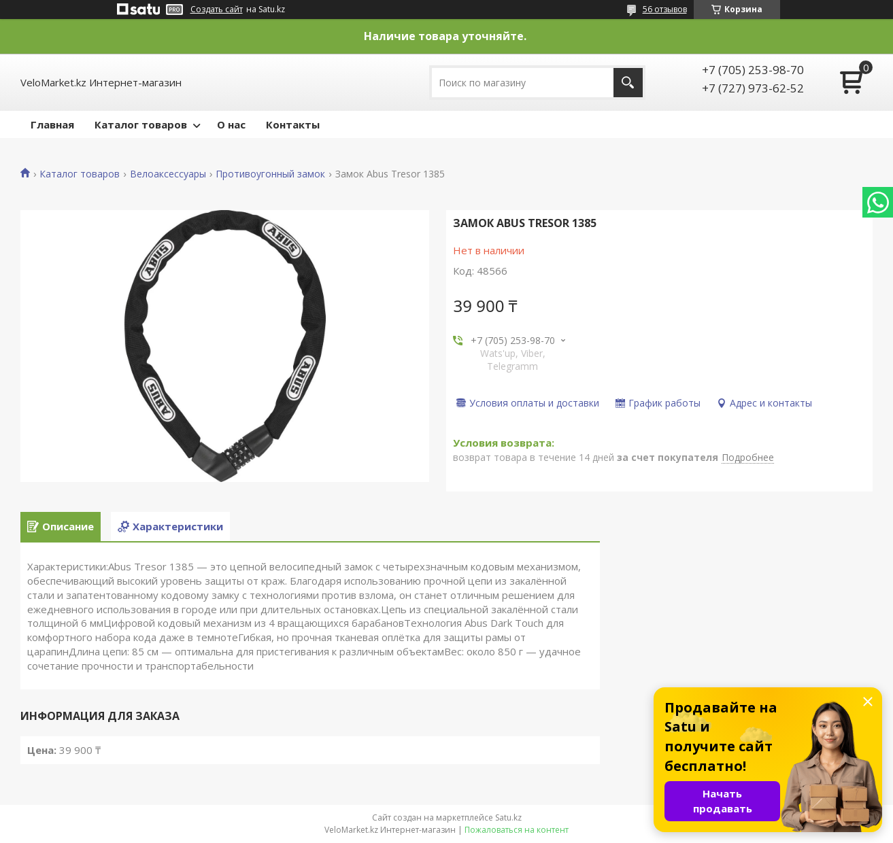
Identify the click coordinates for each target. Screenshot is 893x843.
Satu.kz (508, 817)
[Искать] (628, 82)
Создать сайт (216, 9)
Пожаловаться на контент (517, 830)
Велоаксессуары (168, 174)
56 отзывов (665, 9)
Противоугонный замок (270, 174)
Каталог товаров (141, 124)
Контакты (293, 124)
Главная (52, 124)
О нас (231, 124)
